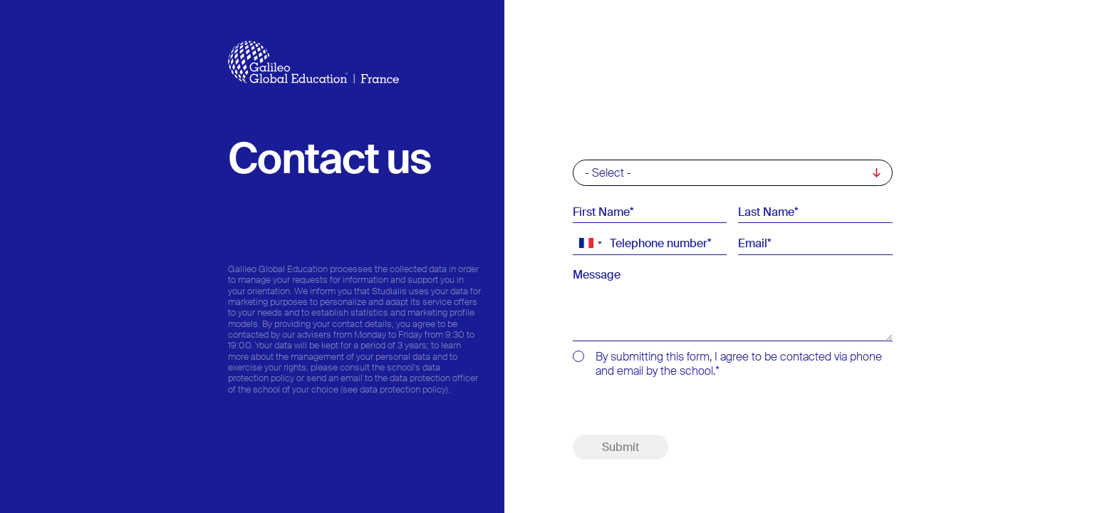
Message (596, 274)
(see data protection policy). (395, 389)
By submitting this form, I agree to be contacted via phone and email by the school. (739, 364)
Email (752, 243)
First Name (601, 211)
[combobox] (589, 243)
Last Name (766, 211)
